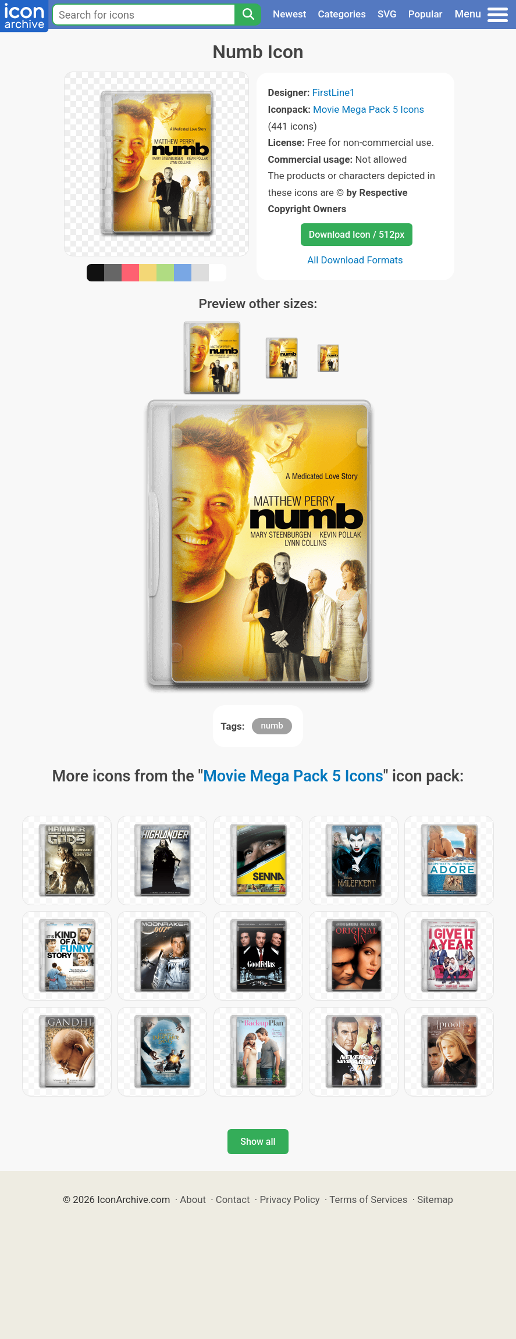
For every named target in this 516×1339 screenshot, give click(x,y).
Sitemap (435, 1199)
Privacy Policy (289, 1199)
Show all (257, 1141)
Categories (342, 14)
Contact (233, 1199)
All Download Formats (355, 260)
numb (272, 725)
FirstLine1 (333, 92)
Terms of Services (368, 1199)
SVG (387, 14)
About (193, 1199)
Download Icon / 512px (356, 234)
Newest (289, 14)
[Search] (247, 14)
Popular (425, 14)
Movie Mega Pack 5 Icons (368, 109)
